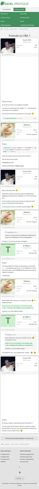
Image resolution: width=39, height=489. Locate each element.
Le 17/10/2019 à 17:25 (8, 296)
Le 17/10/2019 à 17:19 (8, 258)
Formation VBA (5, 457)
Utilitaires (3, 461)
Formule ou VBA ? (24, 29)
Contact (19, 485)
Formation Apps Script (26, 457)
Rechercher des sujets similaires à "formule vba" (19, 438)
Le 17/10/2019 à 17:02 (8, 186)
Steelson (27, 125)
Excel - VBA (14, 29)
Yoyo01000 (27, 40)
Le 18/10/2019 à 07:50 (8, 373)
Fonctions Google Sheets (27, 459)
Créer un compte (19, 9)
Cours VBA (23, 14)
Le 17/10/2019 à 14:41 (8, 55)
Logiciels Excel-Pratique (27, 25)
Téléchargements (6, 25)
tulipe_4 (27, 246)
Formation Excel (5, 454)
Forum (3, 21)
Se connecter (7, 9)
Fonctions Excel (5, 17)
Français (18, 478)
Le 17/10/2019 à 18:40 (8, 330)
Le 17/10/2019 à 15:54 (8, 140)
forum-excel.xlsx (10, 118)
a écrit (15, 232)
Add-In (22, 21)
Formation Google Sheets (27, 454)
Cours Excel (4, 14)
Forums (6, 29)
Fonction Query (24, 461)
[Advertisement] (19, 77)
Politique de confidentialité (30, 483)
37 (36, 132)
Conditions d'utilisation (16, 483)
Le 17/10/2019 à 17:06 (8, 227)
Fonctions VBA (24, 17)
